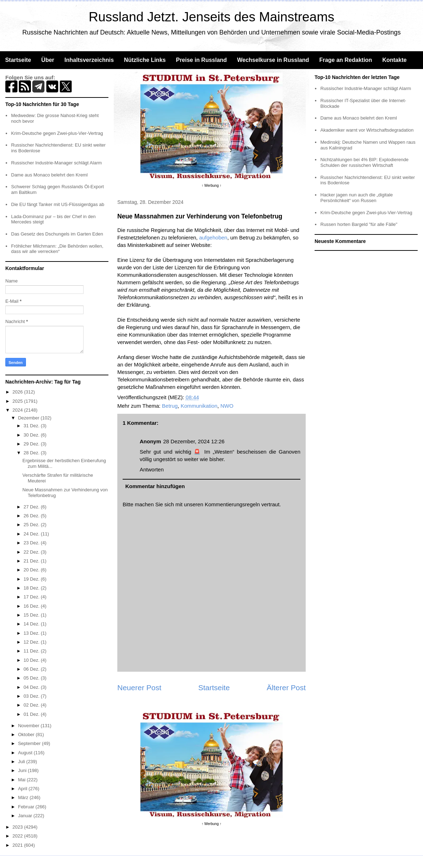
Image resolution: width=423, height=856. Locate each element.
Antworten (152, 469)
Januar (25, 815)
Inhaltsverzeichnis (89, 60)
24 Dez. (32, 534)
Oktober (27, 734)
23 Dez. (32, 542)
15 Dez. (32, 615)
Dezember (29, 418)
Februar (27, 806)
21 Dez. (32, 561)
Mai (22, 779)
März (24, 797)
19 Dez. (32, 579)
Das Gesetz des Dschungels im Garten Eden (57, 234)
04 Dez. (32, 687)
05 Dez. (32, 678)
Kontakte (394, 60)
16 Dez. (32, 606)
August (26, 752)
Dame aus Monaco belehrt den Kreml (49, 175)
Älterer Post (286, 687)
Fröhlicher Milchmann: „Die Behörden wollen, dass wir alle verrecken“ (57, 248)
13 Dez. (32, 633)
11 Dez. (32, 651)
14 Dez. (32, 624)
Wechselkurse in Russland (273, 60)
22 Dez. (32, 552)
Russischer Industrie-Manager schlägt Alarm (56, 162)
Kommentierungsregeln (232, 504)
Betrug (170, 406)
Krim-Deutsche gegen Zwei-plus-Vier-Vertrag (57, 133)
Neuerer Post (139, 687)
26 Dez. (32, 515)
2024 (18, 410)
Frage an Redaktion (345, 60)
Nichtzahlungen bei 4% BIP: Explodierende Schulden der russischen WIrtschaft (364, 162)
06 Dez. (32, 669)
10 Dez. (32, 660)
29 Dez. (32, 444)
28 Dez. (32, 452)
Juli (22, 761)
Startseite (18, 60)
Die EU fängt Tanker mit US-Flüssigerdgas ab (57, 204)
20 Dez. (32, 569)
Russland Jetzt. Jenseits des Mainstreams (211, 17)
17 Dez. (32, 596)
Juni (23, 770)
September (30, 743)
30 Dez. (32, 435)
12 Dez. (32, 642)
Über (47, 60)
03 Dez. (32, 696)
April (23, 788)
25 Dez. (32, 524)
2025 (18, 401)
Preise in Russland (201, 60)
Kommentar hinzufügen (155, 486)
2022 (18, 836)
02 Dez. (32, 705)
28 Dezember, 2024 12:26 (194, 441)
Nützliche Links (145, 60)
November (29, 725)
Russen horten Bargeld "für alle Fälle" (358, 224)
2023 (18, 827)
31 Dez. (32, 425)
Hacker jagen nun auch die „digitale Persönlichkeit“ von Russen (356, 197)
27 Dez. (32, 506)
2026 (18, 392)
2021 (18, 845)
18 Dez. (32, 588)
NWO (227, 406)
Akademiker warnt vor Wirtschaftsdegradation (366, 130)
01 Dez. (32, 714)
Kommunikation (199, 406)
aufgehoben (213, 237)
